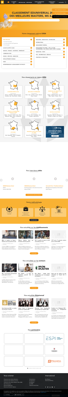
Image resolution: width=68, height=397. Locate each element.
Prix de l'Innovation (8, 41)
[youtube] (52, 387)
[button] (17, 2)
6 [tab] (34, 368)
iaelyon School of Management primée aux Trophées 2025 (25, 309)
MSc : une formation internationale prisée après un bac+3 (9, 274)
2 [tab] (29, 368)
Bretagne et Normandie (34, 91)
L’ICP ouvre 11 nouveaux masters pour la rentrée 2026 (58, 241)
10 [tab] (40, 368)
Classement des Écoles (33, 385)
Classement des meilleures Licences (11, 380)
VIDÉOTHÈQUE (29, 2)
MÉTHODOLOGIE (22, 2)
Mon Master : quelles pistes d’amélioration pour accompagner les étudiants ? (42, 275)
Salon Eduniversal (7, 384)
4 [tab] (31, 368)
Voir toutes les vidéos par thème (34, 195)
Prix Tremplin (7, 45)
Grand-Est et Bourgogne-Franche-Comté (13, 112)
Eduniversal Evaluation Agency (10, 387)
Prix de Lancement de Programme (11, 43)
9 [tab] (39, 368)
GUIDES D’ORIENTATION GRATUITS (39, 2)
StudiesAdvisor (32, 379)
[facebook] (45, 387)
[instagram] (54, 387)
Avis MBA (31, 384)
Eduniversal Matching (8, 385)
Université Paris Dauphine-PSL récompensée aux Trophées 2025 (42, 309)
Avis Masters (31, 382)
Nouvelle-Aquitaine (55, 112)
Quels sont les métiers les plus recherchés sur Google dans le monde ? (58, 275)
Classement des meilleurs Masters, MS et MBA (13, 382)
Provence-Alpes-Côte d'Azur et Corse (34, 132)
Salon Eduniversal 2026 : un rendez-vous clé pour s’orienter (9, 309)
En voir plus (34, 253)
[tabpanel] (14, 350)
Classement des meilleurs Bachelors (11, 379)
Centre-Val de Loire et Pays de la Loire (55, 92)
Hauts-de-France (34, 112)
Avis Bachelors (32, 380)
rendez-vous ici (43, 392)
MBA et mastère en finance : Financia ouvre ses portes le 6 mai (9, 241)
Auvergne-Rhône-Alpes (13, 91)
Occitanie (13, 132)
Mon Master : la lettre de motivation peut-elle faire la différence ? (25, 275)
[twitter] (47, 387)
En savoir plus (34, 220)
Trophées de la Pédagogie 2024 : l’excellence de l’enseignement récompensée (58, 309)
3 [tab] (30, 368)
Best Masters (47, 379)
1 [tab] (27, 368)
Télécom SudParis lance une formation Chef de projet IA (25, 241)
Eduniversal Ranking (49, 380)
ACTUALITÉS (61, 2)
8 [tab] (37, 368)
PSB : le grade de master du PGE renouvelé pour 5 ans (42, 241)
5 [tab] (33, 368)
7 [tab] (36, 368)
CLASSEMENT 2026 (13, 2)
